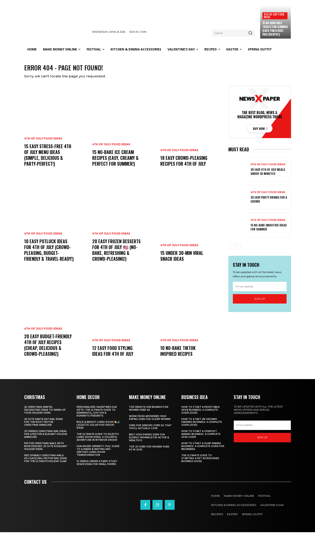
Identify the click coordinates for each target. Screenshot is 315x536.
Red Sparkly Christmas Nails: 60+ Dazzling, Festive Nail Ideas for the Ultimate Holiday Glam (45, 462)
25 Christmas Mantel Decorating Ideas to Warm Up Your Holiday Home (45, 413)
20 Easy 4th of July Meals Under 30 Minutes (268, 175)
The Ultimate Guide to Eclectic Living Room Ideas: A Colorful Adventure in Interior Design (98, 440)
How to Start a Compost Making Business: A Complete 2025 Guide (200, 438)
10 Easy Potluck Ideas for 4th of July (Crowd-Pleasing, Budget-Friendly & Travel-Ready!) (49, 254)
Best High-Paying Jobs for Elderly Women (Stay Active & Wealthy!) (149, 441)
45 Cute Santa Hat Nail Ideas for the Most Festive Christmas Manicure (43, 425)
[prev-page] (231, 250)
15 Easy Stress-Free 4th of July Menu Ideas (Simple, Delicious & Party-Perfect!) (47, 159)
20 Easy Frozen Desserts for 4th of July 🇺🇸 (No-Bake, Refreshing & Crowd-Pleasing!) (116, 254)
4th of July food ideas (274, 15)
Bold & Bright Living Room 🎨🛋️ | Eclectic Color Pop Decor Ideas (98, 428)
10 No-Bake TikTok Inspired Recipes (178, 354)
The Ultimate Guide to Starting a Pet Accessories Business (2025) (200, 462)
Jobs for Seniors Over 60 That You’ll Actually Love (150, 431)
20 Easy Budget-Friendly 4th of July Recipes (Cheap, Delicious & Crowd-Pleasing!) (48, 349)
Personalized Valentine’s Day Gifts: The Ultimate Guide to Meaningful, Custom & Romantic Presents (97, 415)
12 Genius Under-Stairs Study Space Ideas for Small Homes (97, 466)
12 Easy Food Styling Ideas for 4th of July (112, 354)
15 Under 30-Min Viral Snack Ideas (181, 259)
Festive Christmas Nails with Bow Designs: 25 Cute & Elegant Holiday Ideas (45, 450)
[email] (260, 290)
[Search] (250, 33)
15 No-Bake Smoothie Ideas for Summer (269, 230)
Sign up (259, 302)
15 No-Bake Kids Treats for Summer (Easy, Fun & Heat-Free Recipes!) (275, 29)
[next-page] (238, 250)
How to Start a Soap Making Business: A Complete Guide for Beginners (202, 450)
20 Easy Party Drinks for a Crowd (269, 203)
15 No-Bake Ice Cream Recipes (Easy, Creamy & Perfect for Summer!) (115, 161)
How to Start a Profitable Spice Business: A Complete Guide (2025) (200, 413)
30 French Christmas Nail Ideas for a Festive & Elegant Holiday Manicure (45, 438)
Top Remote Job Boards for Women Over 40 (148, 412)
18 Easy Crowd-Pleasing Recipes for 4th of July (183, 164)
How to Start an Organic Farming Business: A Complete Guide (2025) (201, 425)
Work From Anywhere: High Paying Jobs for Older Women (149, 421)
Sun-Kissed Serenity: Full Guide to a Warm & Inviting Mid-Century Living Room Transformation (98, 454)
